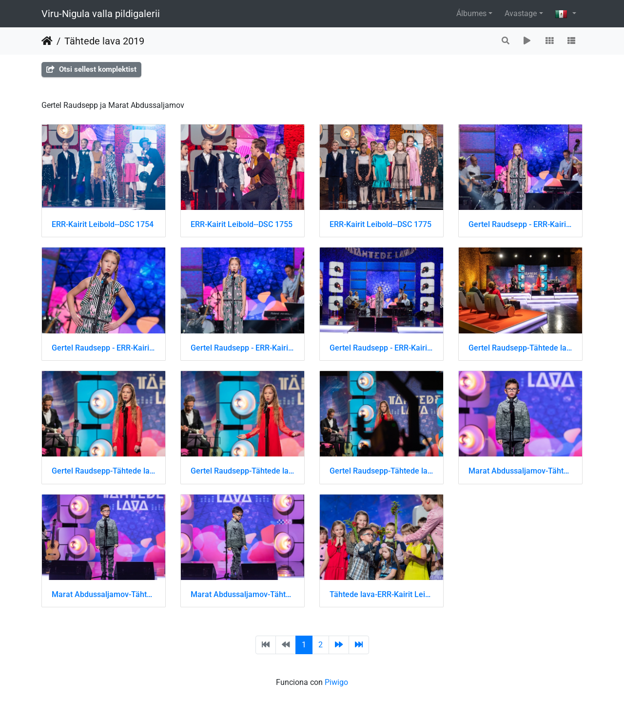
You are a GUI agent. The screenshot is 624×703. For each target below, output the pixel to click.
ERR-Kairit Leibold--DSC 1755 (241, 224)
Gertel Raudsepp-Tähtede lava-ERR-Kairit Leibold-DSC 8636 (520, 347)
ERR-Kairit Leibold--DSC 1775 (380, 224)
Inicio (47, 41)
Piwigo (336, 682)
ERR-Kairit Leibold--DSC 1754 (103, 224)
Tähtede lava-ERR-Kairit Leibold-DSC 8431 (381, 594)
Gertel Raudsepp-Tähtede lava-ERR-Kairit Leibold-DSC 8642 (381, 471)
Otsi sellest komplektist (91, 69)
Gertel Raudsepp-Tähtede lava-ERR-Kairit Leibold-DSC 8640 (104, 471)
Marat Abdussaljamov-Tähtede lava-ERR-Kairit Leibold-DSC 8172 (104, 594)
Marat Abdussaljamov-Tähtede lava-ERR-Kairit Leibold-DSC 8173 (242, 594)
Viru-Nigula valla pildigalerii (100, 14)
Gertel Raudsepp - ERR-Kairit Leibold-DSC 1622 (242, 347)
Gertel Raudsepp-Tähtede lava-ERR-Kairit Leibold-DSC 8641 (242, 471)
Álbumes (471, 13)
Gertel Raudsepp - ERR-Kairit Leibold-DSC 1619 (520, 224)
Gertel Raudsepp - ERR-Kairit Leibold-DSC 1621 (104, 347)
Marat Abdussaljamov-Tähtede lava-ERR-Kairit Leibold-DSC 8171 (520, 471)
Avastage (521, 13)
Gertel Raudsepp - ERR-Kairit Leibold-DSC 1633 (381, 347)
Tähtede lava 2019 (104, 41)
